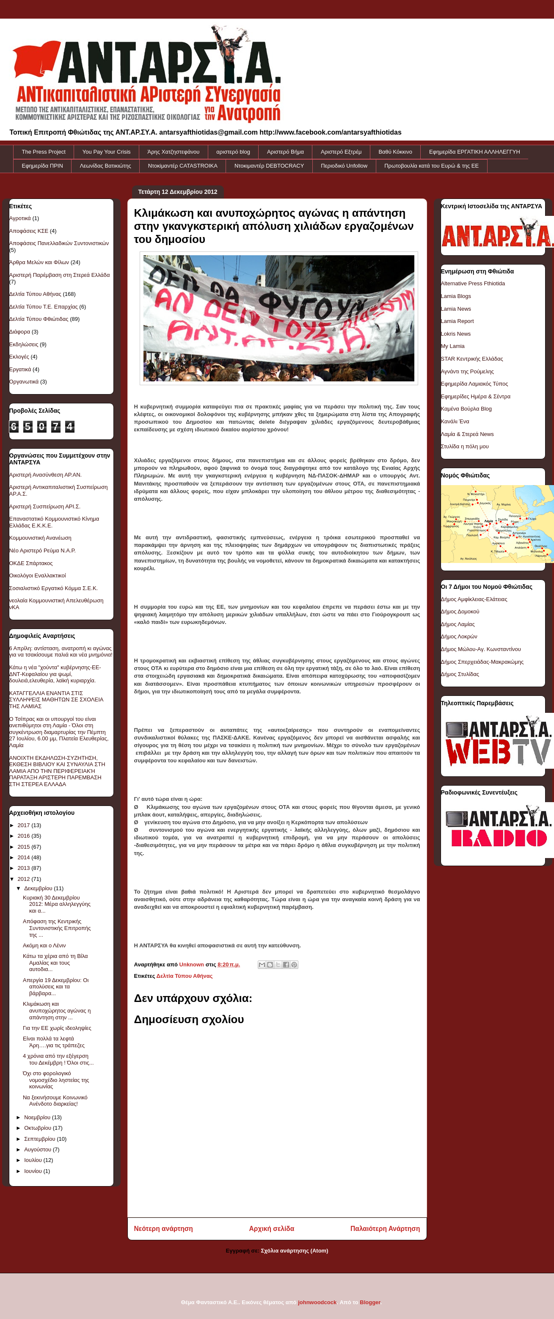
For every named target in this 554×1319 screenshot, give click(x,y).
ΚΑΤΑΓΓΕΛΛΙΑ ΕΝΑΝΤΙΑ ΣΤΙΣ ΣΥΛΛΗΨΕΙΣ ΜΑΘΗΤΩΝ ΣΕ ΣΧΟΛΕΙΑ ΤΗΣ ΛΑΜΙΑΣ (56, 699)
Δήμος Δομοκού (460, 611)
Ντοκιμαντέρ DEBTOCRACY (269, 166)
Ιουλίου (33, 1160)
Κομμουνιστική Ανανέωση (40, 538)
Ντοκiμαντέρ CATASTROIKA (183, 166)
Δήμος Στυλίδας (460, 674)
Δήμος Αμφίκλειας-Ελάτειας (474, 599)
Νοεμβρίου (38, 1117)
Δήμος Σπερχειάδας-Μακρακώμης (482, 662)
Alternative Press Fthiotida (473, 283)
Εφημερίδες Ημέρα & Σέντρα (476, 396)
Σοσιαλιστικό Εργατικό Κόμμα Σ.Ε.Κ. (53, 588)
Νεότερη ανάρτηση (163, 1228)
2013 (25, 868)
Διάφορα (19, 331)
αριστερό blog (233, 152)
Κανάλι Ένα (455, 421)
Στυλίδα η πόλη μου (465, 446)
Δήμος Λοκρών (459, 636)
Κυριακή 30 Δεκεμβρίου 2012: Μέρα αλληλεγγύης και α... (57, 904)
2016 (25, 836)
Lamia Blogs (456, 296)
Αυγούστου (38, 1149)
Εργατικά (20, 369)
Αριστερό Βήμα (285, 152)
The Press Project (44, 152)
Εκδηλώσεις (24, 344)
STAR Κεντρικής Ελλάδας (472, 359)
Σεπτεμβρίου (40, 1139)
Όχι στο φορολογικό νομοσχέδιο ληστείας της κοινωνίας (56, 1080)
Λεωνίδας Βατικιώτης (105, 166)
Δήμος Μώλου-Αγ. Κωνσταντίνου (481, 649)
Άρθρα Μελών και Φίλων (39, 262)
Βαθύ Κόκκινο (395, 152)
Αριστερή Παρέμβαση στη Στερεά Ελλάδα (59, 275)
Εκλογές (19, 356)
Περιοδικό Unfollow (344, 166)
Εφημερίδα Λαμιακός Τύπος (474, 384)
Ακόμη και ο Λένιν (44, 945)
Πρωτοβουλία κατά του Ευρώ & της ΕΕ (431, 166)
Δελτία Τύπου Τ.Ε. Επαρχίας (43, 307)
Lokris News (456, 334)
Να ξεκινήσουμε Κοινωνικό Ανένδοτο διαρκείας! (55, 1100)
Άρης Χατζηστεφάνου (174, 152)
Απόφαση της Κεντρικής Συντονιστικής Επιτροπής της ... (57, 928)
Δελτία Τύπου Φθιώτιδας (39, 319)
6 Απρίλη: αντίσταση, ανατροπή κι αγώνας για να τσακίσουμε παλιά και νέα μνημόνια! (61, 651)
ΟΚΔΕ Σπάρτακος (31, 563)
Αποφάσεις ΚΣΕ (29, 231)
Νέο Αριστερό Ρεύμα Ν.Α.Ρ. (42, 550)
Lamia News (456, 309)
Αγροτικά (20, 218)
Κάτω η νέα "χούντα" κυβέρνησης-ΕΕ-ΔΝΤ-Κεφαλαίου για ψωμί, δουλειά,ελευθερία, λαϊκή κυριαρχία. (55, 674)
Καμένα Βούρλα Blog (466, 409)
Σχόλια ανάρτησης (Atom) (294, 1250)
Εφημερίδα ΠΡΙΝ (42, 166)
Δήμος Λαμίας (458, 624)
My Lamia (453, 346)
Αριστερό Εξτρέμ (341, 152)
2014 (25, 857)
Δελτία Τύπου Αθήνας (185, 976)
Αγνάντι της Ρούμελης (467, 371)
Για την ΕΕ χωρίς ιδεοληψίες (57, 1028)
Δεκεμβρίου (39, 888)
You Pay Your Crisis (107, 152)
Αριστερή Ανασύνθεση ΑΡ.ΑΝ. (45, 475)
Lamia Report (457, 321)
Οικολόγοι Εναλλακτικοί (37, 575)
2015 (25, 847)
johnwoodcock (317, 1302)
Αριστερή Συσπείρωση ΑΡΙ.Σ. (45, 506)
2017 (25, 825)
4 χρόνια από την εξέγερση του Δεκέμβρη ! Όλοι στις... (58, 1059)
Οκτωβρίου (38, 1128)
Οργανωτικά (24, 381)
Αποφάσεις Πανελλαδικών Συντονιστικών (59, 243)
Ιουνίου (33, 1171)
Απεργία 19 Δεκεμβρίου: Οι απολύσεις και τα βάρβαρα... (55, 986)
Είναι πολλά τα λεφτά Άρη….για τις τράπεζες (54, 1042)
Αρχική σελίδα (272, 1228)
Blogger (370, 1302)
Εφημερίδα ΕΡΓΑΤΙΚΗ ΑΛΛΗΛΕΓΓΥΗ (474, 152)
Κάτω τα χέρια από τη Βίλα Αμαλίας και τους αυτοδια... (55, 962)
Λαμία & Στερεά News (467, 434)
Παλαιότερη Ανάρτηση (385, 1228)
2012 (25, 879)
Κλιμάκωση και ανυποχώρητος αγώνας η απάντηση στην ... (57, 1010)
